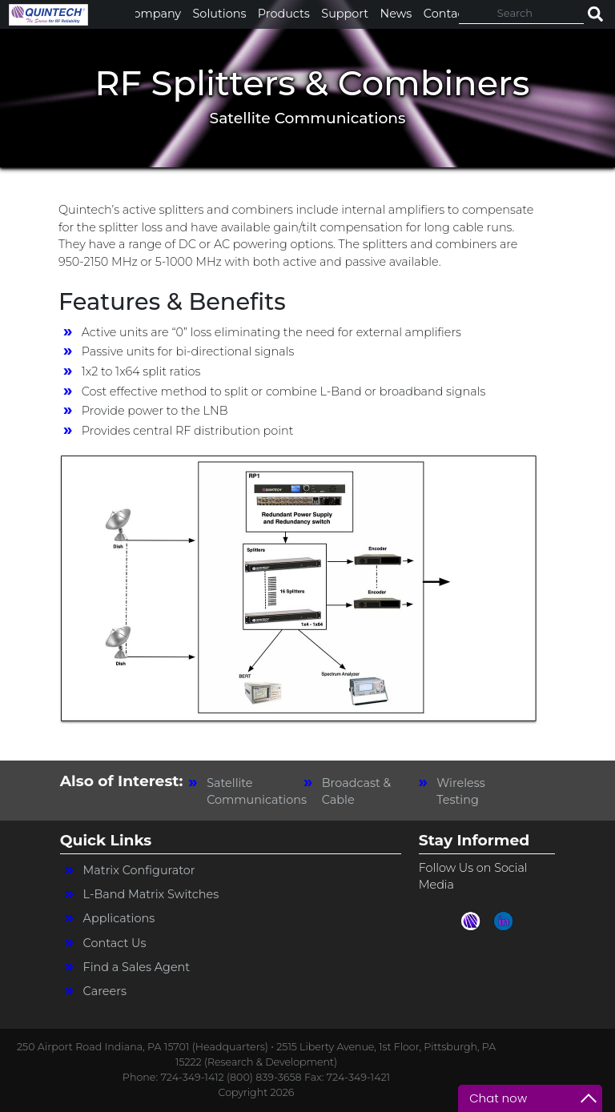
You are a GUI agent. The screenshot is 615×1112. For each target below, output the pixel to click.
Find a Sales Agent (137, 967)
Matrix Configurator (139, 870)
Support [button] (344, 13)
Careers (105, 991)
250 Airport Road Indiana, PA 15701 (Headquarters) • (146, 1047)
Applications (119, 918)
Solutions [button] (220, 13)
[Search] (521, 13)
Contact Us (115, 943)
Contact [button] (446, 13)
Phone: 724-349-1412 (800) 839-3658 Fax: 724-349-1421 (256, 1077)
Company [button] (154, 13)
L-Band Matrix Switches (151, 894)
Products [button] (284, 13)
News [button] (396, 13)
